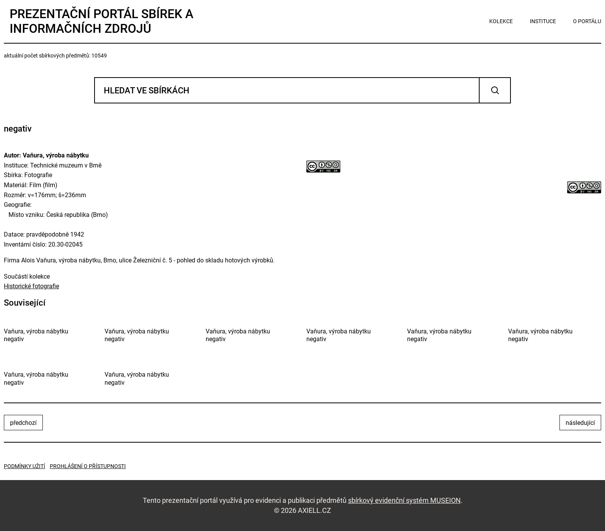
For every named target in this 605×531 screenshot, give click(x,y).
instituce (543, 21)
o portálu (587, 21)
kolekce (501, 21)
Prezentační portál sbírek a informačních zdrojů (101, 21)
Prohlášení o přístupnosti (88, 466)
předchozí (23, 422)
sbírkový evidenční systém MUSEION (404, 500)
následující (580, 422)
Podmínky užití (24, 466)
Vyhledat (495, 90)
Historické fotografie (31, 286)
